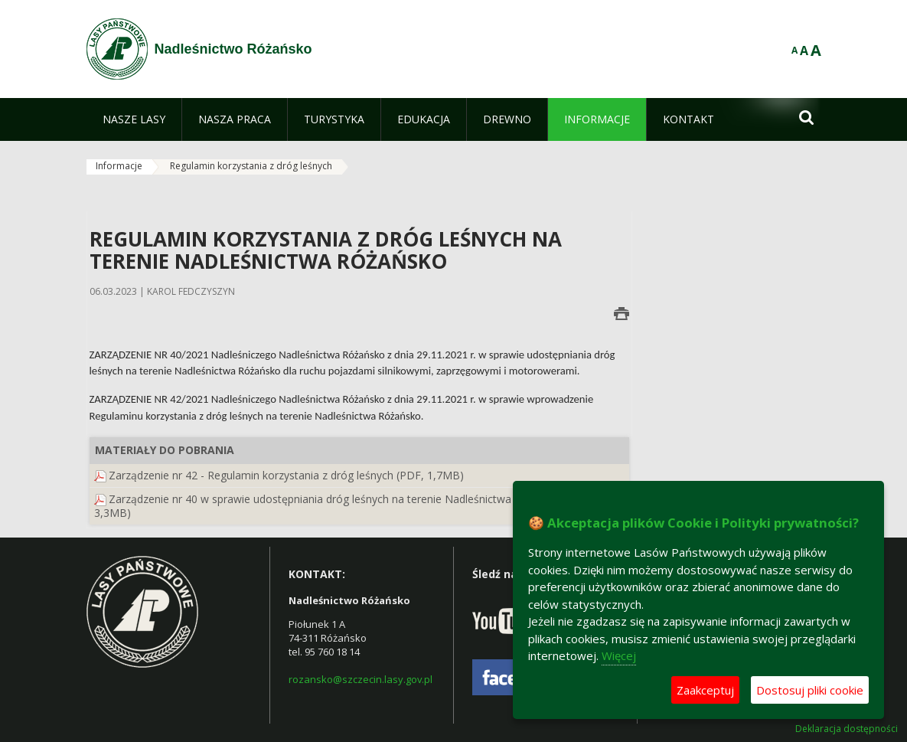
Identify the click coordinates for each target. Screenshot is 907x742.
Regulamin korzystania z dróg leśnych (251, 165)
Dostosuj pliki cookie (809, 690)
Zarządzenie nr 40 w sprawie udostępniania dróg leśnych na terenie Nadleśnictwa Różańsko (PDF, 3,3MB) (344, 506)
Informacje (119, 165)
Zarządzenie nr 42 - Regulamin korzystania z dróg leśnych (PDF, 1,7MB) (286, 475)
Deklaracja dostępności (846, 729)
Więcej (619, 655)
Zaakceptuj (705, 690)
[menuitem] (133, 119)
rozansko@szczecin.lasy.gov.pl (360, 679)
